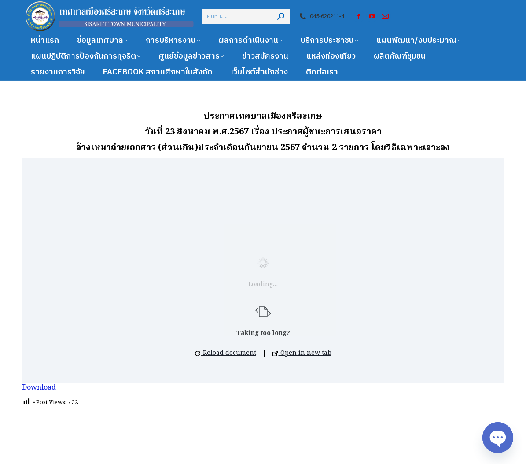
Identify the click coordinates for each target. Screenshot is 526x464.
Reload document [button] (225, 353)
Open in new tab (301, 353)
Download (39, 388)
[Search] (246, 16)
